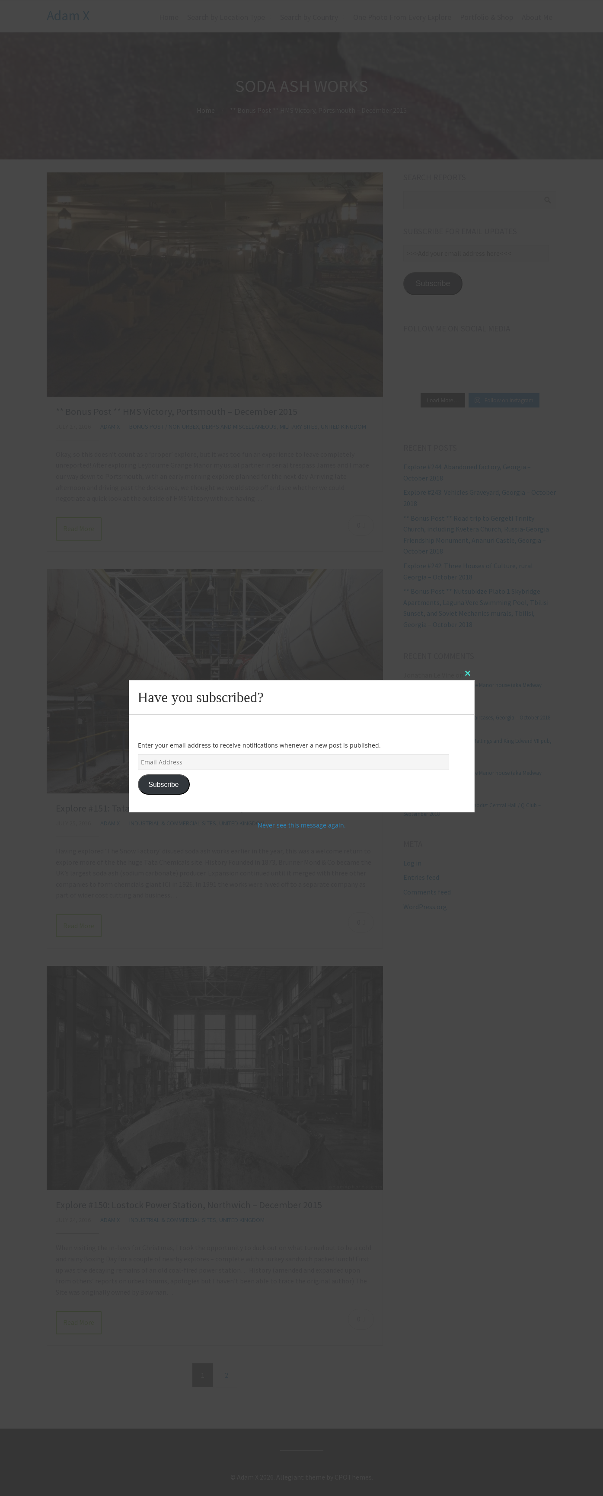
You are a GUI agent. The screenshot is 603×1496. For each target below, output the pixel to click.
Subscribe (163, 784)
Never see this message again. (302, 825)
